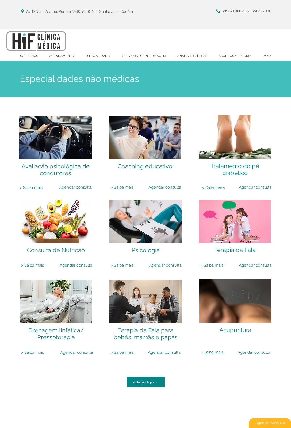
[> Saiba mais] (31, 188)
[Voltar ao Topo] (146, 382)
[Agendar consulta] (75, 187)
